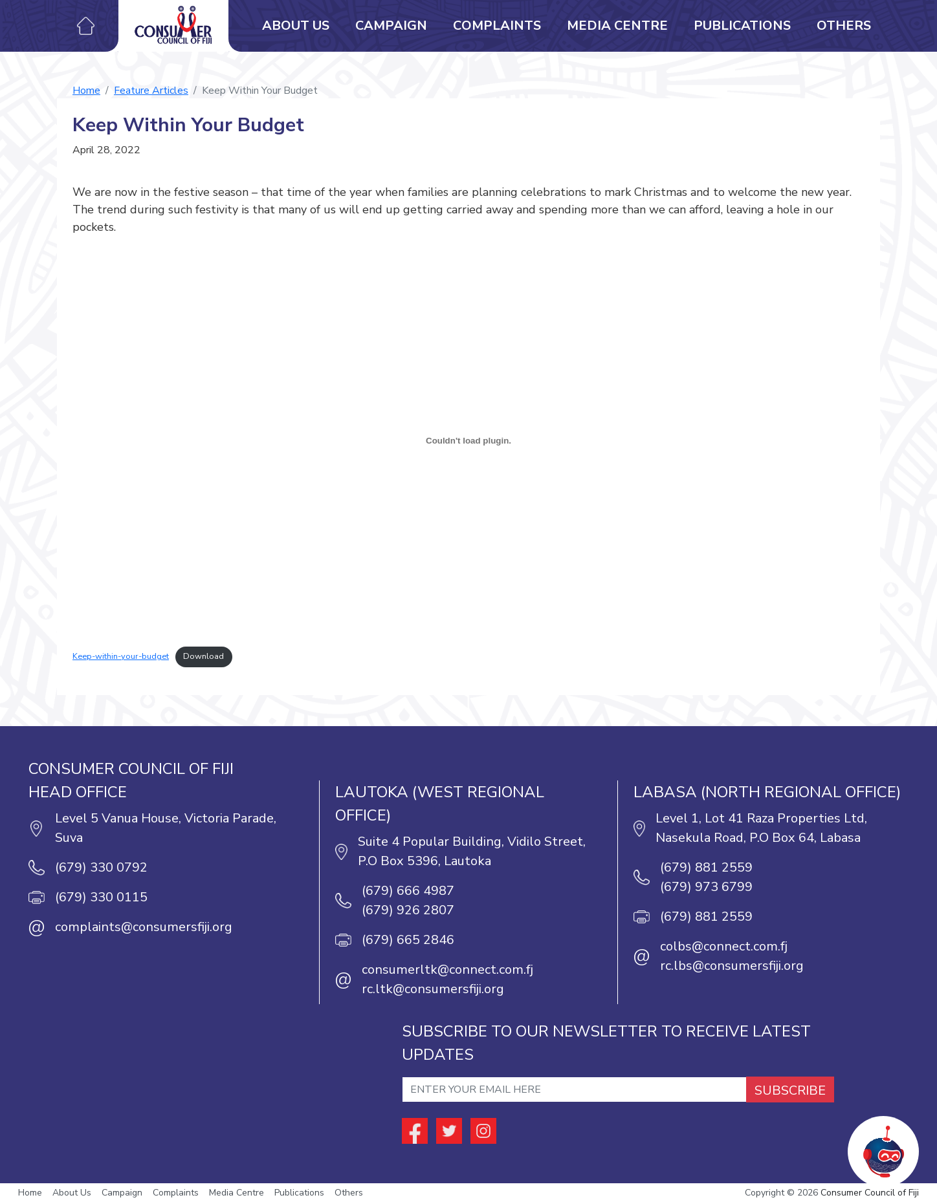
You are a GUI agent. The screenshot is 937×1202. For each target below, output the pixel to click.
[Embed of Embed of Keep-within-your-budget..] (468, 440)
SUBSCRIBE (790, 1090)
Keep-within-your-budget (120, 656)
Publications (742, 25)
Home (86, 90)
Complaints (497, 25)
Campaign (391, 25)
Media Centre (617, 25)
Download (203, 656)
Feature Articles (151, 90)
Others (844, 25)
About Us (295, 25)
